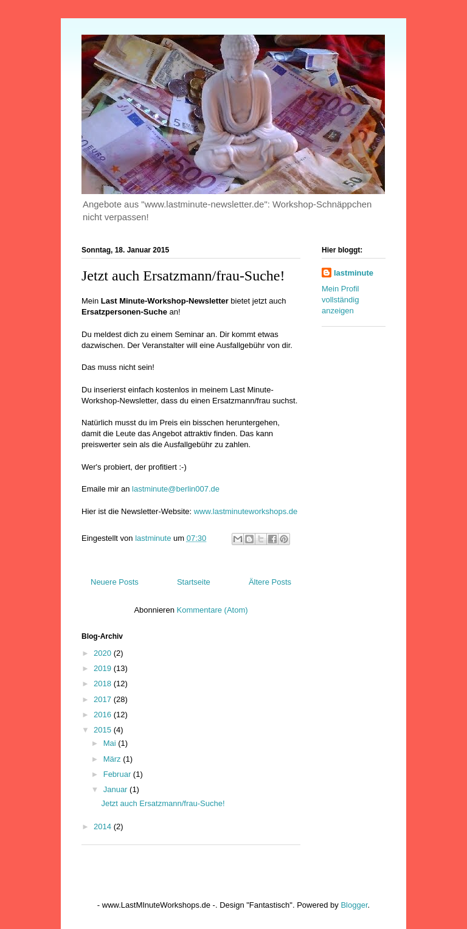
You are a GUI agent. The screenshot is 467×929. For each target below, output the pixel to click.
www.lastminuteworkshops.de (246, 511)
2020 (104, 653)
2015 (104, 729)
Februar (118, 774)
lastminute (353, 272)
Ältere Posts (270, 581)
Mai (111, 743)
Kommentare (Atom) (212, 609)
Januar (116, 789)
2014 (104, 826)
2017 (104, 699)
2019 (104, 668)
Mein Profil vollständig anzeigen (340, 299)
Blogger (354, 905)
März (113, 759)
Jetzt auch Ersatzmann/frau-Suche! (183, 276)
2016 (104, 714)
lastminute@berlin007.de (176, 488)
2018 (104, 683)
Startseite (193, 581)
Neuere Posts (115, 581)
